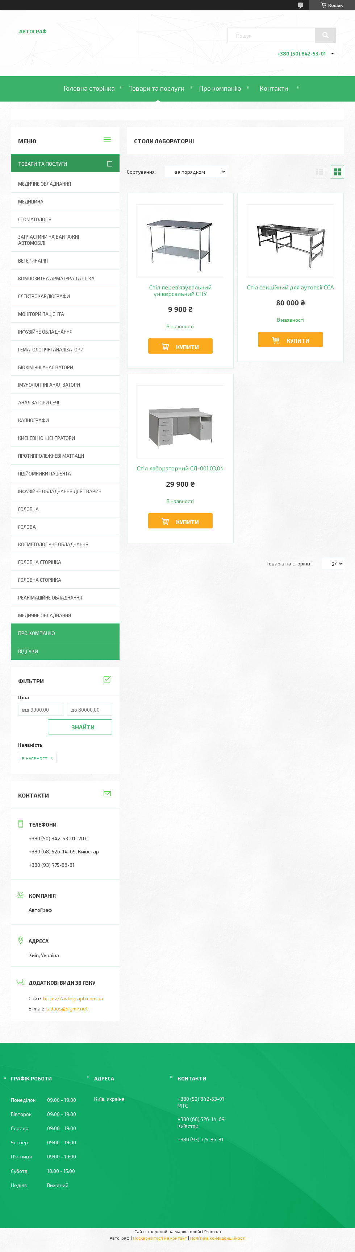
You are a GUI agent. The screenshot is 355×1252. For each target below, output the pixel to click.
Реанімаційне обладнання (50, 598)
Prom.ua (212, 1231)
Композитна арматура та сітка (56, 278)
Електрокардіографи (44, 296)
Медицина (30, 202)
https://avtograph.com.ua (73, 998)
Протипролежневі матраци (51, 456)
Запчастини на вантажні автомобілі (48, 240)
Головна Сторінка (39, 580)
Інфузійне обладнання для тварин (59, 491)
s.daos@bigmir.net (67, 1008)
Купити (187, 346)
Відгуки (28, 651)
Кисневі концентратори (46, 438)
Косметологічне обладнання (53, 544)
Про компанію (220, 88)
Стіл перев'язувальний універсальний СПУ (180, 290)
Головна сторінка (89, 88)
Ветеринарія (33, 261)
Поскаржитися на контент (160, 1237)
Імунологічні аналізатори (49, 385)
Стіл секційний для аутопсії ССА (290, 287)
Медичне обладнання (44, 184)
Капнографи (33, 420)
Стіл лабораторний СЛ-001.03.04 (180, 468)
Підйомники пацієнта (44, 474)
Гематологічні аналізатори (51, 350)
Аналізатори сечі (38, 402)
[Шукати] (325, 35)
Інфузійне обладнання (45, 332)
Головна (28, 509)
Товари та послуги (156, 88)
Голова (27, 527)
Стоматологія (34, 219)
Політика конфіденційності (218, 1237)
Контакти (273, 88)
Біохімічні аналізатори (45, 367)
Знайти (83, 727)
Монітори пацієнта (41, 314)
